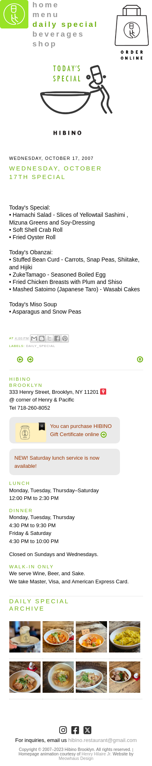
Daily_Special (40, 346)
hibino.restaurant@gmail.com (102, 740)
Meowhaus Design (76, 758)
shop (44, 43)
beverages (58, 34)
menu (45, 14)
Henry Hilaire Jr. (96, 754)
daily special (65, 24)
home (45, 4)
